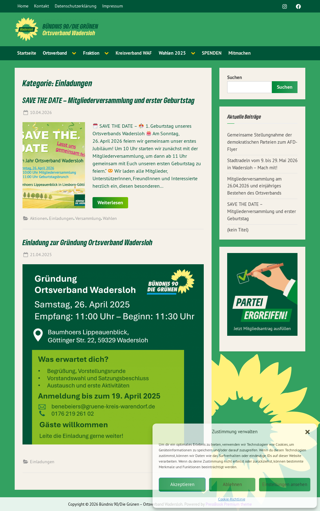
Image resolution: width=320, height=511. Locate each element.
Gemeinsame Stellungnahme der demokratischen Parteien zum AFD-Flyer (262, 142)
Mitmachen (239, 53)
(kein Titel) (237, 230)
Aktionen (38, 218)
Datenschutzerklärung (76, 6)
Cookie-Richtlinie (231, 499)
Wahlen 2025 (172, 53)
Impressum (112, 6)
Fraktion (91, 53)
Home (23, 6)
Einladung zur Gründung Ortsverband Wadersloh (87, 242)
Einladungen (61, 218)
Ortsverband (55, 53)
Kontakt (41, 6)
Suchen (234, 77)
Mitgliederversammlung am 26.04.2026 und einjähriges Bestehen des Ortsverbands (254, 186)
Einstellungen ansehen (284, 484)
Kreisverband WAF (134, 53)
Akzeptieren (182, 484)
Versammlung (88, 218)
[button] (307, 432)
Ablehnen (232, 484)
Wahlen (110, 218)
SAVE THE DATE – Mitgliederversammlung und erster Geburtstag (108, 100)
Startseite (26, 53)
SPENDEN (212, 53)
